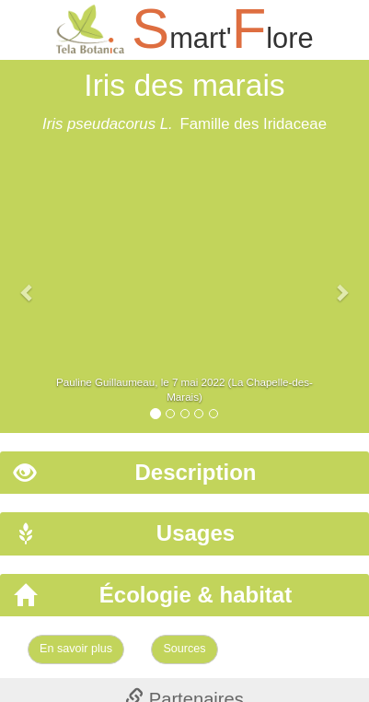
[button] (27, 283)
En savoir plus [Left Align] (76, 648)
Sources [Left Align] (184, 648)
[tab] (184, 472)
